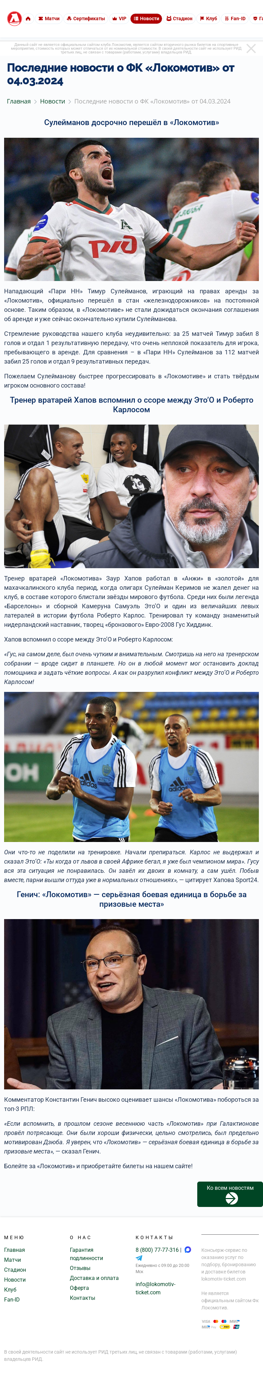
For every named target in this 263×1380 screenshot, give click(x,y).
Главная (14, 1250)
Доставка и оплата (94, 1278)
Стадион (15, 1270)
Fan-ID (12, 1299)
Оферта (79, 1288)
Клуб (10, 1289)
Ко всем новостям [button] (230, 1195)
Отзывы (80, 1268)
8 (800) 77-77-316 (158, 1250)
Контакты (82, 1298)
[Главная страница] (14, 18)
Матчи (12, 1260)
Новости (15, 1280)
